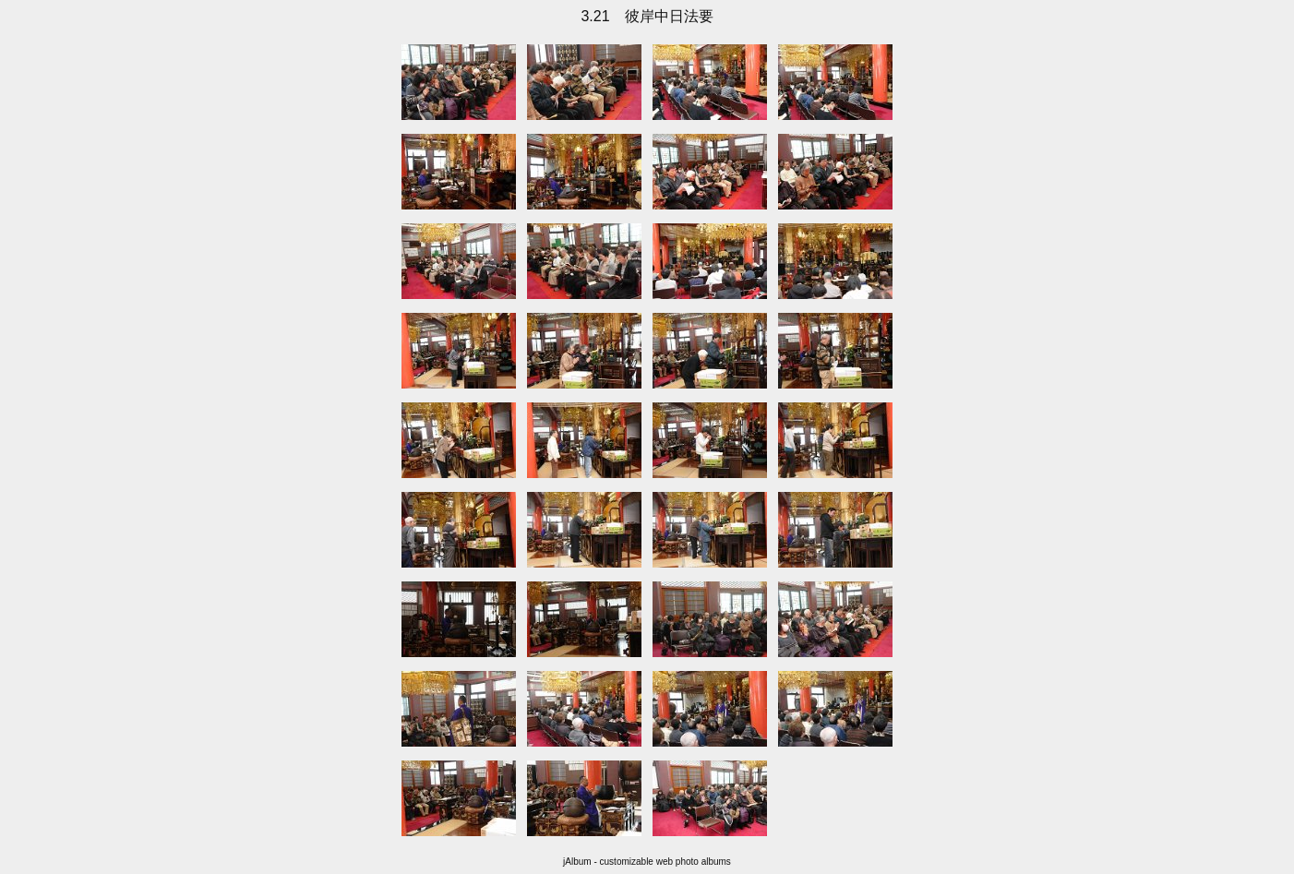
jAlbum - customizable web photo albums (647, 861)
